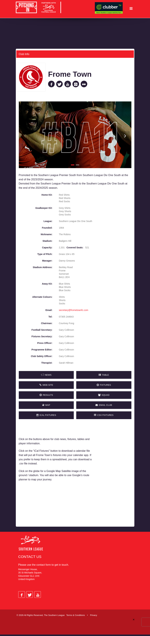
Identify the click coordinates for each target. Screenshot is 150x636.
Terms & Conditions (75, 616)
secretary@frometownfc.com (73, 310)
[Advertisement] (114, 475)
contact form (43, 566)
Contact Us (29, 558)
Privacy (93, 616)
